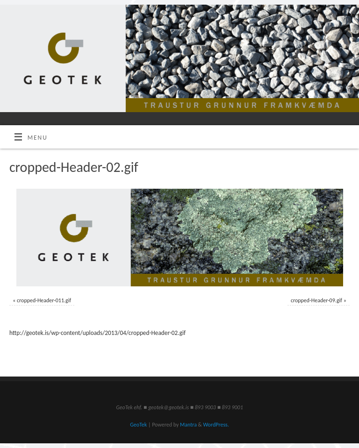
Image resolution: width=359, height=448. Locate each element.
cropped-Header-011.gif (44, 300)
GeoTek (138, 424)
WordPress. (216, 424)
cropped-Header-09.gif (316, 300)
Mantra (188, 424)
